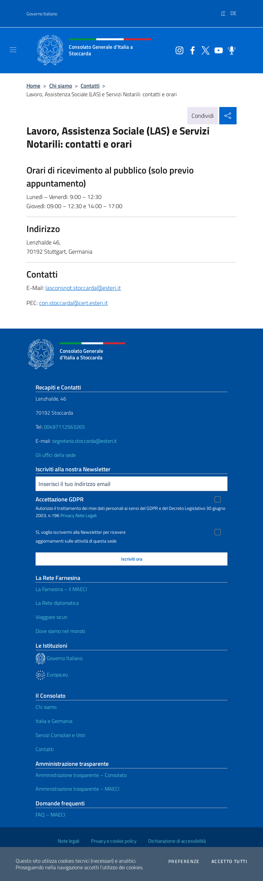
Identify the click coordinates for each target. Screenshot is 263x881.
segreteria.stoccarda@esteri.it (84, 441)
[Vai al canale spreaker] (230, 50)
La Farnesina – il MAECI (61, 589)
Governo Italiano (41, 13)
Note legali (68, 841)
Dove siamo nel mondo (60, 631)
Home (33, 85)
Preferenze (184, 861)
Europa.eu (52, 674)
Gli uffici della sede (56, 455)
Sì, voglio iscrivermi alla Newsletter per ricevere (81, 532)
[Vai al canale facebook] (190, 50)
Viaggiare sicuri (51, 617)
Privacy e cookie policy (113, 841)
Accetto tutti (229, 861)
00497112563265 (64, 427)
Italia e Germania (54, 721)
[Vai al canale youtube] (217, 50)
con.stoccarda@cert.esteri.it (73, 302)
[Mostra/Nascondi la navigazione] (13, 50)
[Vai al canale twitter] (203, 50)
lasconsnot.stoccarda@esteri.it (83, 287)
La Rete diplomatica (57, 603)
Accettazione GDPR (60, 499)
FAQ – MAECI (50, 814)
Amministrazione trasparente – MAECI (77, 789)
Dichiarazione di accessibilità (177, 841)
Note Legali (86, 515)
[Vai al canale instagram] (177, 50)
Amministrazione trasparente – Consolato (81, 775)
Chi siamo (60, 85)
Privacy (67, 515)
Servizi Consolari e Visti (60, 735)
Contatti (90, 85)
